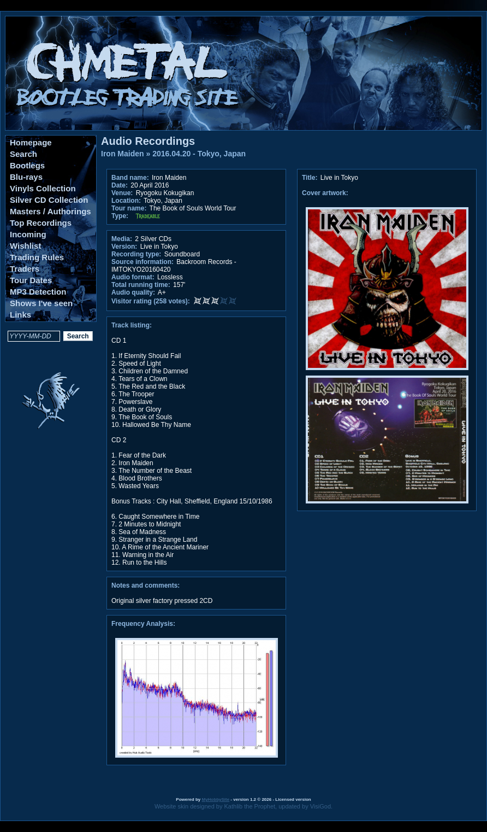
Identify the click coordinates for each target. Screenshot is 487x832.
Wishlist (25, 245)
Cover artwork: (325, 193)
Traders (24, 268)
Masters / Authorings (50, 211)
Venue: (122, 193)
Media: (121, 239)
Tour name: (128, 208)
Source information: (142, 262)
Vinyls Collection (43, 188)
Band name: (130, 177)
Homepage (31, 142)
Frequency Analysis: (143, 624)
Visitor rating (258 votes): (150, 301)
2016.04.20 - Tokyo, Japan (199, 153)
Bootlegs (27, 165)
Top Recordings (41, 222)
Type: (119, 216)
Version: (124, 246)
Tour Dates (31, 280)
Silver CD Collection (49, 199)
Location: (126, 200)
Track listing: (131, 325)
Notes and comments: (145, 585)
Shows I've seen (41, 303)
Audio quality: (133, 292)
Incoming (28, 234)
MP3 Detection (38, 291)
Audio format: (133, 277)
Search (23, 154)
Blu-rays (26, 176)
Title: (310, 177)
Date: (119, 185)
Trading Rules (37, 257)
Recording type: (136, 254)
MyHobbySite (215, 799)
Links (20, 314)
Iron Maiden (122, 153)
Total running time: (140, 285)
